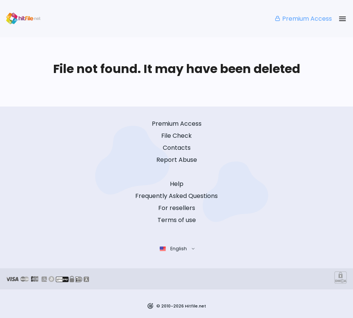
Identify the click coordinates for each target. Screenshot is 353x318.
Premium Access (303, 18)
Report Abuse (176, 159)
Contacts (177, 147)
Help (176, 184)
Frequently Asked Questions (176, 196)
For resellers (176, 208)
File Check (176, 135)
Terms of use (176, 220)
